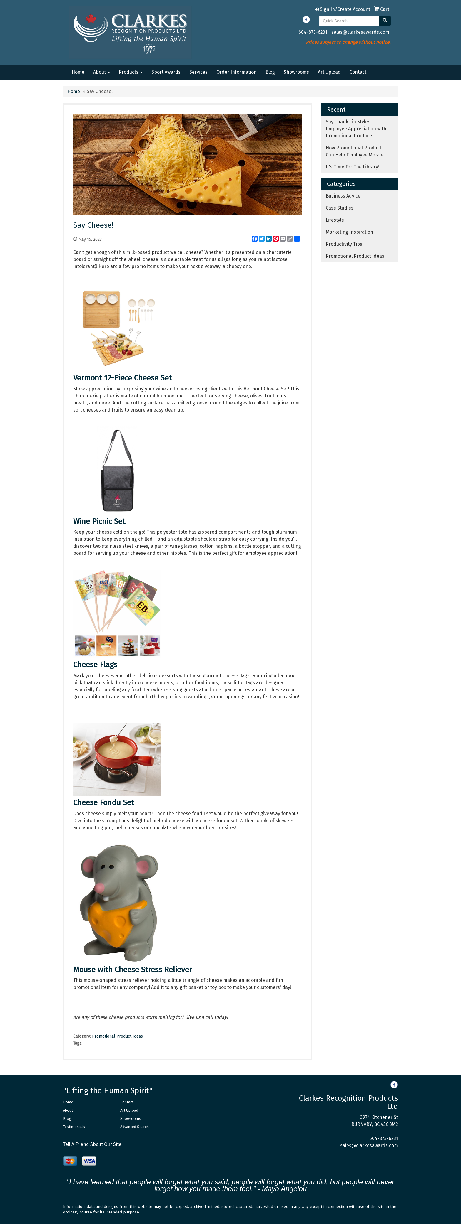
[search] (385, 21)
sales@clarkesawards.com (360, 32)
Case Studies (339, 208)
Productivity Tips (344, 244)
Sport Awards (166, 72)
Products (131, 72)
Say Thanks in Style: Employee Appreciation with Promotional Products (356, 129)
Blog (270, 72)
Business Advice (343, 196)
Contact (358, 72)
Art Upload (329, 72)
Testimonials (74, 1126)
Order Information (236, 72)
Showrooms (296, 72)
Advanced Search (134, 1126)
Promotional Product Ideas (117, 1036)
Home (78, 72)
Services (198, 72)
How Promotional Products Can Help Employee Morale (355, 151)
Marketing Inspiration (349, 232)
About (101, 72)
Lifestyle (335, 220)
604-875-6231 (312, 32)
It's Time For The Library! (352, 167)
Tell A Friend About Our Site (92, 1144)
